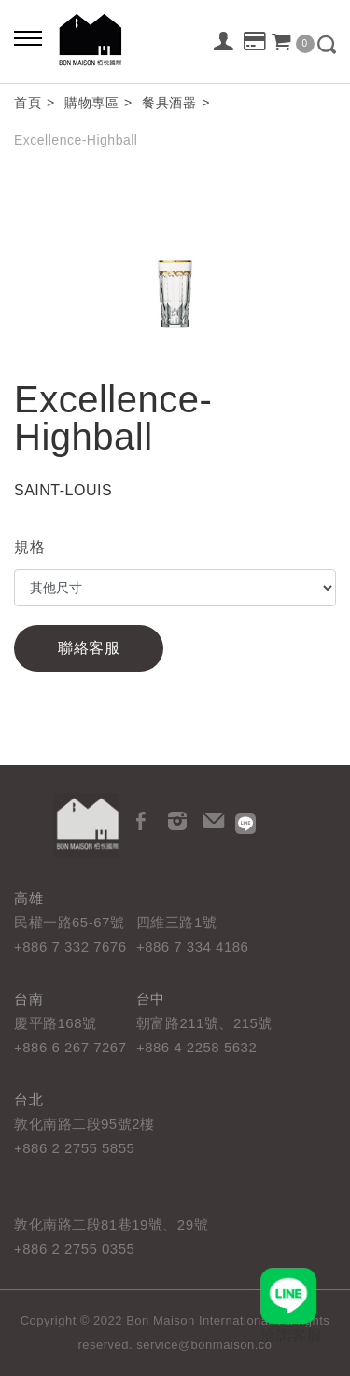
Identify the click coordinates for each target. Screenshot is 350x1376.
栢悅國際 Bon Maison (90, 39)
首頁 (27, 102)
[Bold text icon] (28, 37)
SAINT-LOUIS (63, 490)
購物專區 (91, 102)
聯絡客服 (88, 648)
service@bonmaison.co (204, 1345)
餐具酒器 (169, 102)
